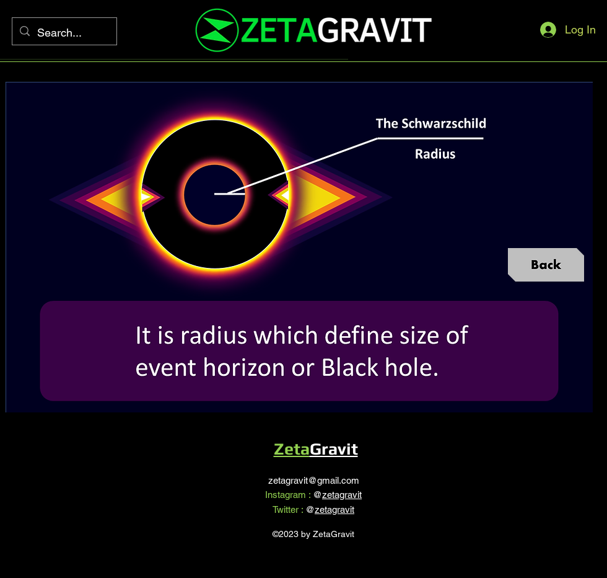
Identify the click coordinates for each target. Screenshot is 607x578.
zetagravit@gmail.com (313, 480)
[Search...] (63, 33)
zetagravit (342, 494)
